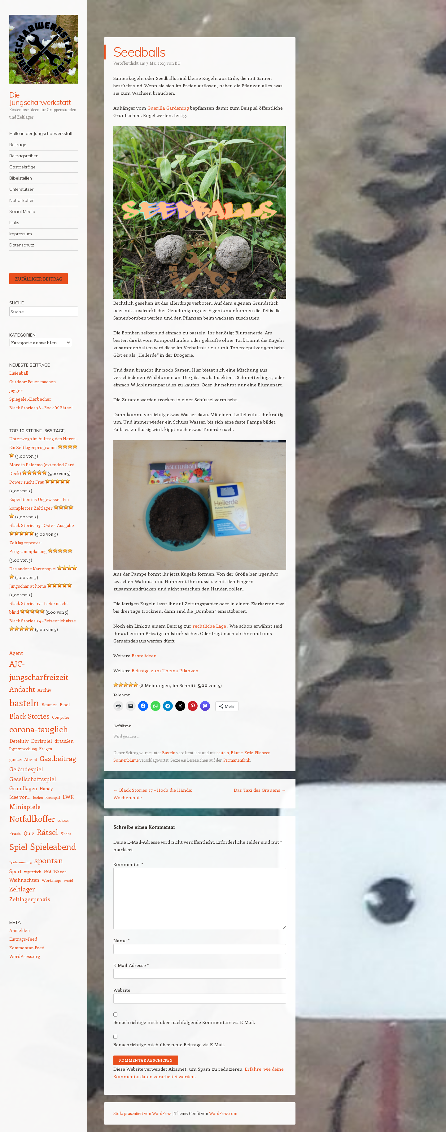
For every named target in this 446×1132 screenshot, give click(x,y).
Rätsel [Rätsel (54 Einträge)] (47, 832)
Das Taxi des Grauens (260, 790)
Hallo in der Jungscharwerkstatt (40, 133)
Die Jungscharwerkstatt (40, 98)
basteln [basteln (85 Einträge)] (24, 702)
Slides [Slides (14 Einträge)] (66, 833)
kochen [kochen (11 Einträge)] (38, 797)
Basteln (168, 752)
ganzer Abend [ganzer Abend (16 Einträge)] (23, 759)
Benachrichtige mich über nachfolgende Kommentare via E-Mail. (184, 1022)
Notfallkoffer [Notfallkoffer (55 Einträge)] (32, 818)
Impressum (20, 234)
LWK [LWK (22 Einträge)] (68, 796)
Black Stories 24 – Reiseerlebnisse (42, 621)
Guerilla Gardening (168, 108)
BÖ (178, 63)
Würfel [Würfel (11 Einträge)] (68, 880)
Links (14, 222)
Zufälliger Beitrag (38, 279)
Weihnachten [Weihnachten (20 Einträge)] (24, 880)
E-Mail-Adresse (131, 965)
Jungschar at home (27, 586)
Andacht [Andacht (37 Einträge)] (22, 689)
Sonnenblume (125, 760)
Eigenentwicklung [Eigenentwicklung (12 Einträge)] (23, 749)
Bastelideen (144, 655)
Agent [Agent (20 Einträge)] (16, 653)
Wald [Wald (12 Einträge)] (47, 871)
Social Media (22, 211)
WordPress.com (223, 1113)
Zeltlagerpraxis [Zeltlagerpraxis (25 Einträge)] (29, 899)
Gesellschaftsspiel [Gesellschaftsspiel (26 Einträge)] (32, 779)
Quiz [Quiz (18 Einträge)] (29, 833)
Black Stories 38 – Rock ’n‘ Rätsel (40, 408)
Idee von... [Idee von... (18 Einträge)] (20, 797)
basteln (222, 752)
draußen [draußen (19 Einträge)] (64, 741)
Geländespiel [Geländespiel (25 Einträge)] (26, 769)
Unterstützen (21, 189)
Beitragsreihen (23, 156)
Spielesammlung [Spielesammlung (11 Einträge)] (20, 862)
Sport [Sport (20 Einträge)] (15, 871)
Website (121, 990)
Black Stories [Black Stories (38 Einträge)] (29, 716)
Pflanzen (262, 752)
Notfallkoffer (21, 200)
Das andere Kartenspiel (32, 569)
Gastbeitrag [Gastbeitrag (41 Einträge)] (58, 758)
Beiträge (17, 144)
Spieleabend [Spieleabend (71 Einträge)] (53, 846)
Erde (248, 752)
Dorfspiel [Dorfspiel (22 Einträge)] (41, 740)
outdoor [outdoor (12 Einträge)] (63, 820)
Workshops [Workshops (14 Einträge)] (51, 880)
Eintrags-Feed (23, 939)
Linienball (18, 373)
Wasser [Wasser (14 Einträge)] (60, 871)
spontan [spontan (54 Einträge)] (48, 860)
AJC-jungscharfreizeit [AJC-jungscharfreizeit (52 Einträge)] (38, 669)
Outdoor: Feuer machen (32, 382)
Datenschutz (21, 245)
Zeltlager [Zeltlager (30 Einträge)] (22, 889)
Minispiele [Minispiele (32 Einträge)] (25, 806)
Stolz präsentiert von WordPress (142, 1113)
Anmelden (19, 930)
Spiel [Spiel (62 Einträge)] (18, 846)
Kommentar (128, 864)
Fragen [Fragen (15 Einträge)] (45, 748)
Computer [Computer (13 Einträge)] (60, 717)
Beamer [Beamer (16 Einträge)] (49, 705)
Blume (237, 752)
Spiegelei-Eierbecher (30, 399)
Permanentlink (236, 760)
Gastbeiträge (22, 167)
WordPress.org (24, 956)
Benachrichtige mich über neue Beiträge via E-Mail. (169, 1044)
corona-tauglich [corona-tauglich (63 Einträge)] (38, 728)
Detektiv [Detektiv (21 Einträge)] (18, 740)
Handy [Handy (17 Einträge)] (46, 788)
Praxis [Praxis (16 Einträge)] (15, 833)
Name (121, 940)
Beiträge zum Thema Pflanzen (165, 670)
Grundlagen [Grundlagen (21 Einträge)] (23, 788)
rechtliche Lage (209, 626)
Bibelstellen (20, 178)
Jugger (16, 390)
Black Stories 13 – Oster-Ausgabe (41, 525)
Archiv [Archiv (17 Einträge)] (44, 690)
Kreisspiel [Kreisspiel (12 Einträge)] (53, 797)
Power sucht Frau (26, 482)
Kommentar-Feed (26, 948)
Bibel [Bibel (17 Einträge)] (65, 704)
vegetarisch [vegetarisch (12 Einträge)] (32, 871)
